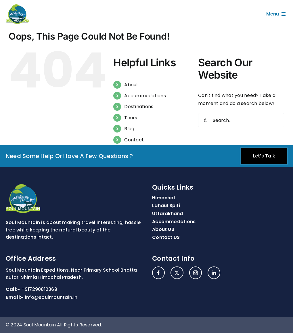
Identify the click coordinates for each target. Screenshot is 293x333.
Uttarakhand (167, 213)
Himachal (163, 197)
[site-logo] (17, 6)
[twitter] (177, 272)
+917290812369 (39, 289)
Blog (129, 128)
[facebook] (158, 272)
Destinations (138, 106)
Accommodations (145, 95)
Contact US (166, 237)
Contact (134, 140)
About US (163, 229)
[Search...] (241, 120)
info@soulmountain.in (51, 297)
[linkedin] (214, 272)
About (131, 84)
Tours (130, 117)
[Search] (205, 120)
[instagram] (195, 272)
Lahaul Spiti (166, 205)
